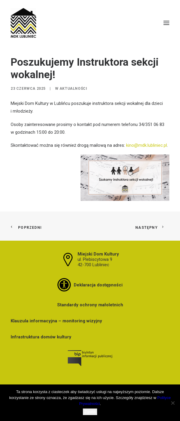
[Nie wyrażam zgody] (173, 403)
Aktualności (73, 88)
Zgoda (90, 411)
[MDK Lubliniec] (90, 23)
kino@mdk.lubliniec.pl (146, 145)
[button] (166, 23)
